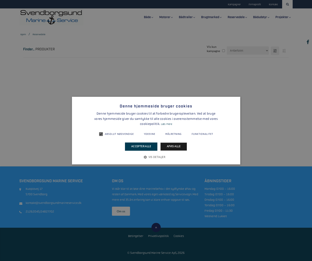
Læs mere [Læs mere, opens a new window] (166, 124)
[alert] (156, 130)
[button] (156, 157)
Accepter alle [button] (141, 146)
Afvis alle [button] (174, 146)
